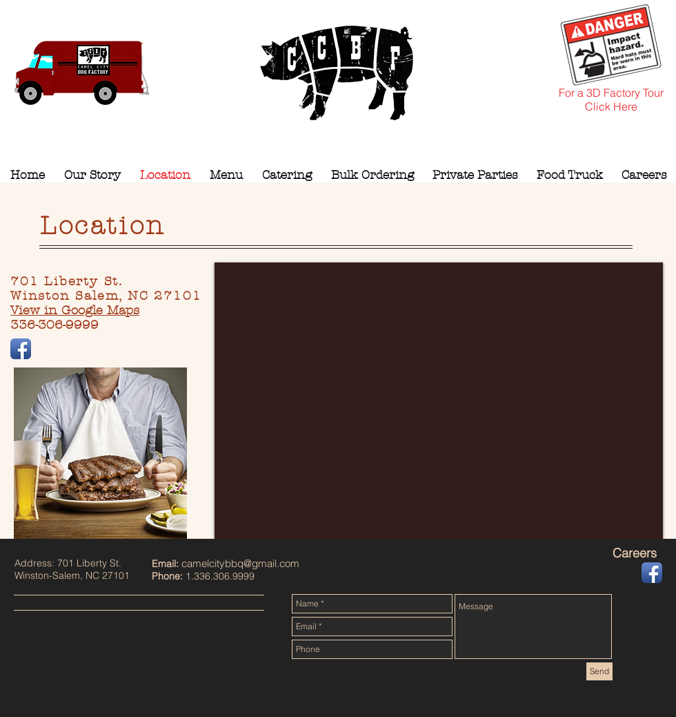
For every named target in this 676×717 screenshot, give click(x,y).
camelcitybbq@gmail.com (240, 563)
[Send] (599, 671)
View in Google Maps (74, 310)
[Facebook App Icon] (20, 348)
